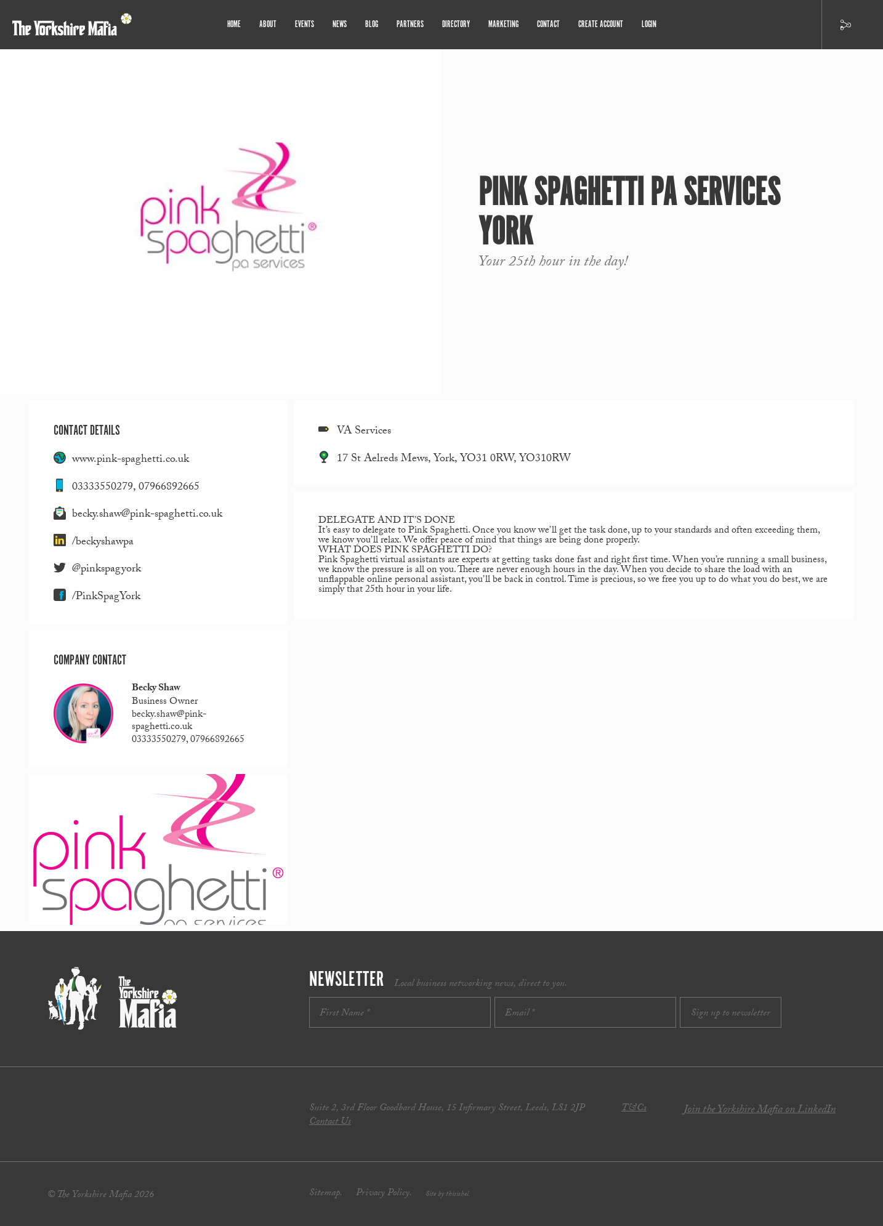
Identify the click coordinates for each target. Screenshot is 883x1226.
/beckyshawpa (103, 542)
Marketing (503, 24)
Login (649, 24)
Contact (548, 24)
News (340, 24)
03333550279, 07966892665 (136, 488)
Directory (456, 24)
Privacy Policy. (384, 1193)
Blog (371, 24)
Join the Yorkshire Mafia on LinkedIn (759, 1110)
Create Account (600, 24)
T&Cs (634, 1108)
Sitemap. (325, 1193)
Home (234, 24)
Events (304, 24)
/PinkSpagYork (106, 597)
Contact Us (330, 1122)
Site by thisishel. (447, 1194)
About (267, 24)
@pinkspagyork (106, 569)
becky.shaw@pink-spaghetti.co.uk (147, 515)
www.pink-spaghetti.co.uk (130, 460)
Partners (410, 24)
